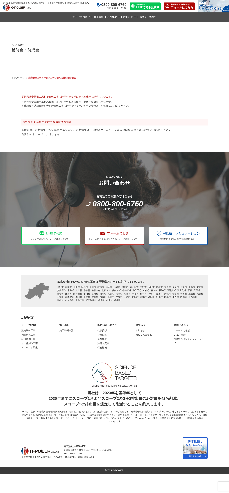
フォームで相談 (182, 330)
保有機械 (102, 347)
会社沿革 (102, 334)
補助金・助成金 (148, 17)
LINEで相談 (180, 334)
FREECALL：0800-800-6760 (79, 457)
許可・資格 (103, 343)
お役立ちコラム (144, 334)
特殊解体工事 (28, 339)
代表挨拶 (102, 330)
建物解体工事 (28, 330)
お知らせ (128, 17)
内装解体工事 (28, 334)
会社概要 (112, 17)
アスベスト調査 (29, 347)
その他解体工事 (29, 343)
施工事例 (98, 17)
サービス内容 (80, 17)
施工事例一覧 (66, 330)
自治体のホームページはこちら (40, 134)
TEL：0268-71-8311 (74, 453)
